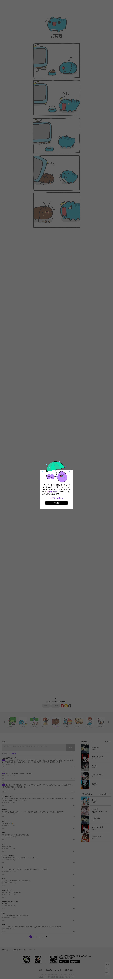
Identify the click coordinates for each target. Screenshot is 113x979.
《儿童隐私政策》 (51, 492)
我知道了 (56, 503)
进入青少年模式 (56, 498)
